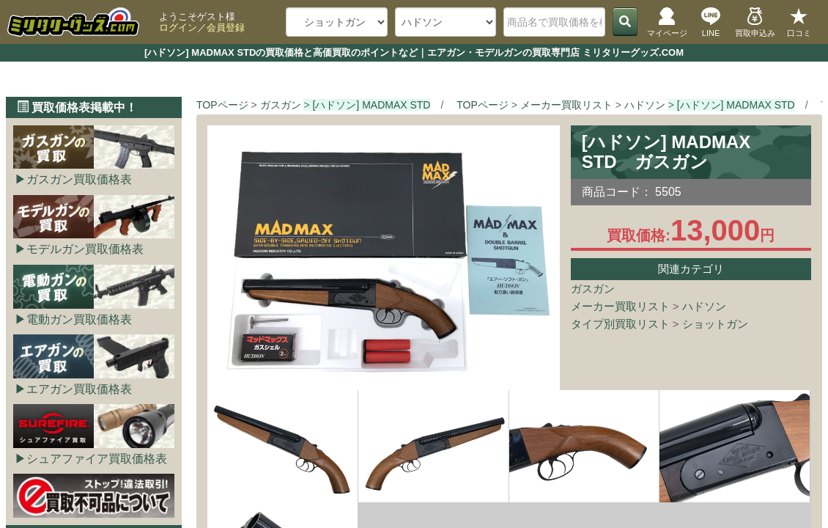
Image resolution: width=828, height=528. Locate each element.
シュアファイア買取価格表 (96, 458)
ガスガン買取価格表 (79, 179)
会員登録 (226, 27)
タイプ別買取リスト (620, 324)
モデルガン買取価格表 (85, 249)
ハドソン (704, 306)
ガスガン (593, 288)
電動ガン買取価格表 (79, 319)
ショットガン (715, 324)
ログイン (178, 27)
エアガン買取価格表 (79, 389)
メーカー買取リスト (620, 306)
